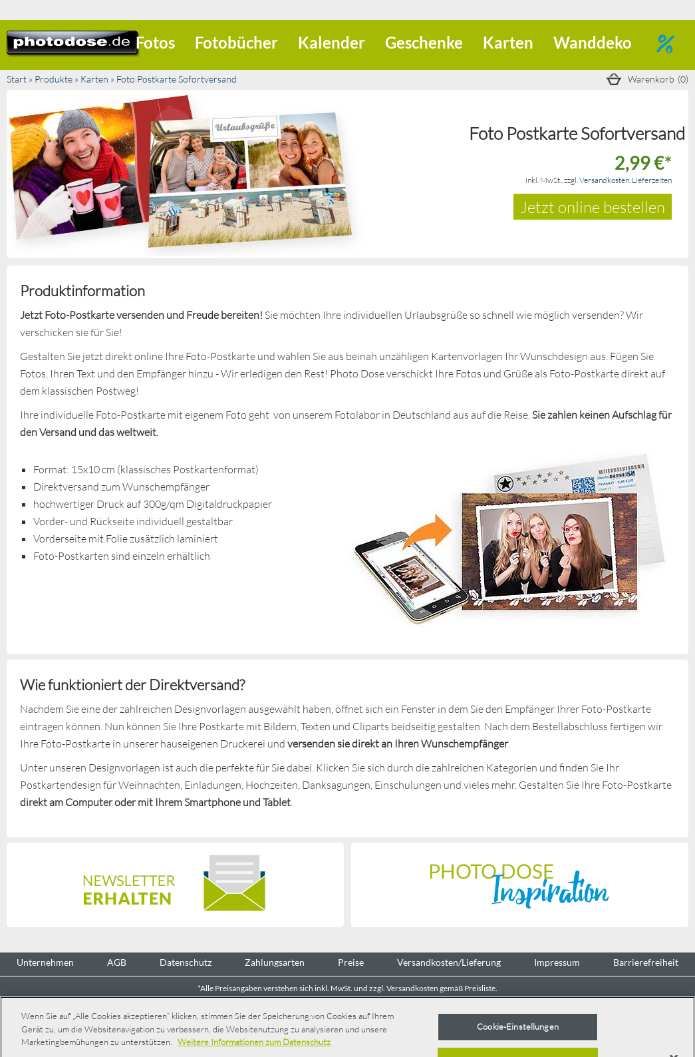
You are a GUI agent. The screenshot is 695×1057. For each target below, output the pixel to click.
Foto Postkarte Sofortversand (176, 79)
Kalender (331, 42)
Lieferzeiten (652, 180)
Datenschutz (185, 962)
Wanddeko (592, 42)
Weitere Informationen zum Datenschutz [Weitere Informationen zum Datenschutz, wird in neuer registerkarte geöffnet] (254, 1041)
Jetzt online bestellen (592, 206)
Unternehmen (45, 962)
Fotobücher (236, 42)
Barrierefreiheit (645, 962)
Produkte (53, 79)
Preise (351, 962)
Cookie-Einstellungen (518, 1026)
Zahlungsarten (275, 962)
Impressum (557, 962)
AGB (116, 962)
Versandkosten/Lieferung (449, 962)
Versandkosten (604, 180)
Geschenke (424, 42)
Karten (508, 42)
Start (17, 79)
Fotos (155, 42)
